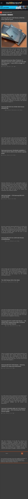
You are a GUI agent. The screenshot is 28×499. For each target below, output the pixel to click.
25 (20, 325)
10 (21, 110)
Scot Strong (4, 66)
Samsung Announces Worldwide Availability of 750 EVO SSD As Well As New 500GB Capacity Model (13, 152)
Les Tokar (7, 21)
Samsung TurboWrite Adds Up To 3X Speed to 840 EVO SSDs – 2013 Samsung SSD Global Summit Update (13, 410)
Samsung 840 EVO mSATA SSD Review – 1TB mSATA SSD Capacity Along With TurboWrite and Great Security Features (13, 322)
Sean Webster (8, 110)
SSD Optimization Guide (7, 12)
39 (14, 368)
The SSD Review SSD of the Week (10, 280)
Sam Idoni (7, 241)
